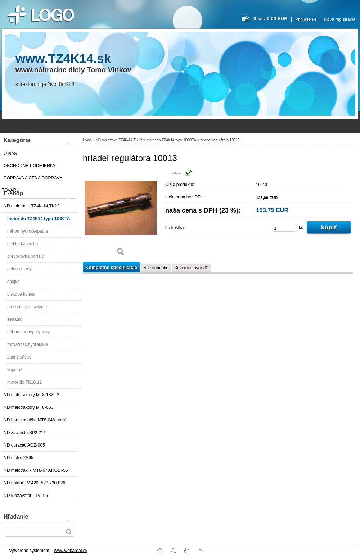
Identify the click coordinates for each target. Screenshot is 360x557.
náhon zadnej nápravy (28, 331)
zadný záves (19, 357)
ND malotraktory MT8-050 (28, 407)
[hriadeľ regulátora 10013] (120, 215)
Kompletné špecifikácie (111, 267)
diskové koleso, (22, 294)
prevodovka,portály (25, 256)
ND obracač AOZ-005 (24, 445)
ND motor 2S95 (18, 457)
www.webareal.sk (70, 550)
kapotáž (14, 369)
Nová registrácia (339, 19)
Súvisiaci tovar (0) (191, 267)
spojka (13, 281)
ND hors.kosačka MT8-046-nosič (35, 420)
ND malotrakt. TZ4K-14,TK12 (31, 206)
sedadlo (14, 319)
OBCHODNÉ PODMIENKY (30, 165)
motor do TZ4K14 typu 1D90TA (38, 218)
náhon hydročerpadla (27, 231)
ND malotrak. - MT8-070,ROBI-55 (36, 470)
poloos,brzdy (19, 268)
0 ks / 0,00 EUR (270, 18)
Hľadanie (16, 516)
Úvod (87, 140)
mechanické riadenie (27, 306)
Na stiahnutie (155, 267)
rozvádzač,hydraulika (27, 344)
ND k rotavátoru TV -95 (26, 495)
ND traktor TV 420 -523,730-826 (34, 482)
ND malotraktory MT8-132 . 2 (31, 394)
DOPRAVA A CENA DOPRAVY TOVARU (32, 179)
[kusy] (284, 228)
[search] (68, 531)
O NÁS (10, 153)
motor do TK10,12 (24, 382)
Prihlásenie (305, 19)
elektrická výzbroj (23, 243)
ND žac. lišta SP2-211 (25, 432)
